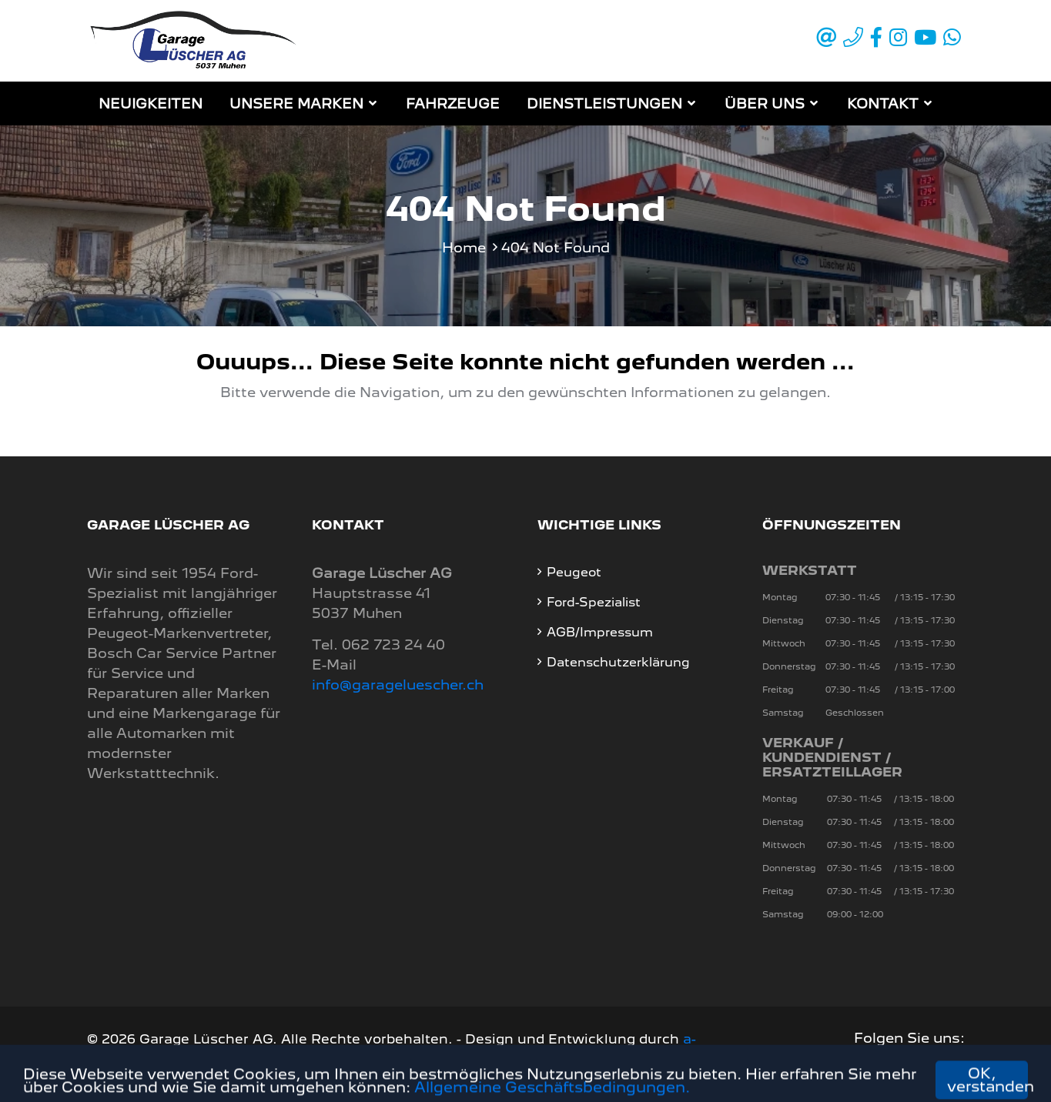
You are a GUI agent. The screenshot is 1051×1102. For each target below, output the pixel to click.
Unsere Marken (296, 103)
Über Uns (765, 103)
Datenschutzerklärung (618, 662)
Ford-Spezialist (594, 602)
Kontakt (883, 103)
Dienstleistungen (604, 103)
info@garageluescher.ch (398, 684)
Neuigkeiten (151, 103)
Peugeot (574, 572)
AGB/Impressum (600, 632)
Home (464, 247)
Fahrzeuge (453, 103)
